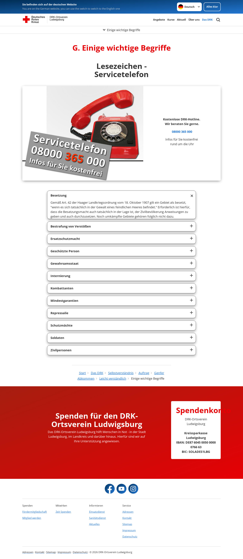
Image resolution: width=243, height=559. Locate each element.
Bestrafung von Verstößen (71, 226)
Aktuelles (94, 524)
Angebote (159, 19)
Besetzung (58, 195)
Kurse (171, 19)
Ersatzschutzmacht (65, 239)
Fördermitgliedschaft (34, 512)
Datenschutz (129, 536)
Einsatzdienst (97, 512)
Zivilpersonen (61, 350)
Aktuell (181, 19)
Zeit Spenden (63, 512)
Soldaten (57, 338)
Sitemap (127, 524)
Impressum (129, 530)
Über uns (194, 19)
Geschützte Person (65, 251)
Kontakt (127, 518)
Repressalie (59, 313)
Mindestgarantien (64, 301)
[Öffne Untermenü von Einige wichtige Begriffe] (121, 30)
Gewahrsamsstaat (65, 263)
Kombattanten (62, 288)
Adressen (127, 512)
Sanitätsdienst (97, 518)
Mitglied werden (31, 518)
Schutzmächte (62, 325)
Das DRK (207, 19)
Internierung (60, 276)
